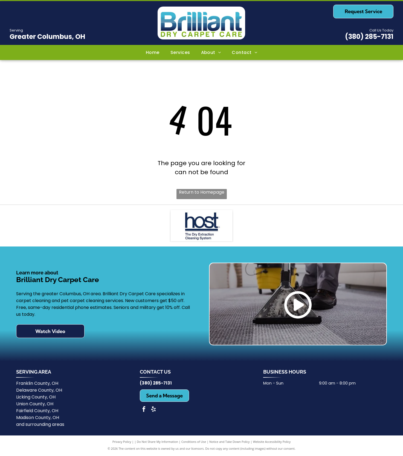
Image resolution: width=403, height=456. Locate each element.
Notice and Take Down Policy (229, 443)
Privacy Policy (121, 443)
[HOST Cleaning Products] (201, 226)
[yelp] (153, 411)
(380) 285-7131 (369, 36)
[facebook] (144, 411)
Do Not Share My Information (157, 443)
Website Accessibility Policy (272, 443)
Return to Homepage (201, 192)
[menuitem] (152, 52)
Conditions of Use (193, 443)
